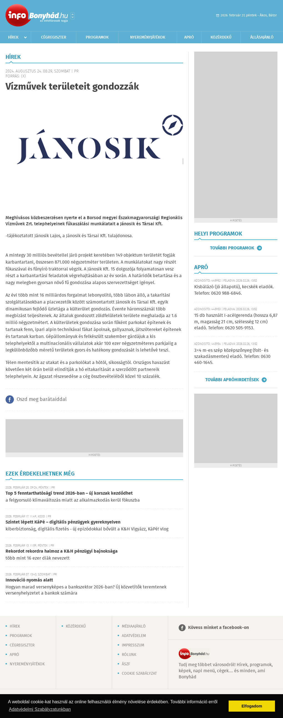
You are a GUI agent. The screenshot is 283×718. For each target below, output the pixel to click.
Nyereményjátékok (147, 37)
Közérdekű (221, 37)
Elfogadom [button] (252, 706)
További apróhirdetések (232, 379)
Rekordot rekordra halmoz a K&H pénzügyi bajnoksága (62, 551)
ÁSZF (126, 664)
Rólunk (129, 655)
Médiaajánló (134, 626)
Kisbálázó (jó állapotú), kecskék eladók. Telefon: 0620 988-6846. (234, 290)
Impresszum (133, 645)
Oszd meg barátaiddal (42, 399)
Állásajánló (262, 37)
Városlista (72, 15)
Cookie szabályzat (139, 674)
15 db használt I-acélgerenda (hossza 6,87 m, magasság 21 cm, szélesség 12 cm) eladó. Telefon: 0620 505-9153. (235, 322)
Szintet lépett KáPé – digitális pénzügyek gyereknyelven (63, 522)
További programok (232, 248)
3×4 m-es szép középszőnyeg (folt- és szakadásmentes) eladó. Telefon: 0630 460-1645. (232, 356)
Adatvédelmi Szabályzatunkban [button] (40, 709)
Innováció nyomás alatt (29, 580)
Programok (97, 37)
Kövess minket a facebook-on (218, 627)
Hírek (13, 37)
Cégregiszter (53, 37)
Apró (189, 37)
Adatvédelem (134, 636)
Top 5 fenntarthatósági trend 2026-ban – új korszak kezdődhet (69, 493)
